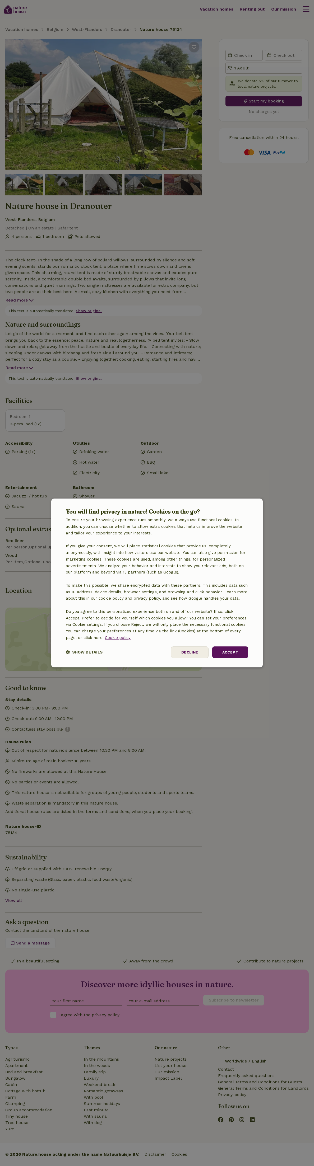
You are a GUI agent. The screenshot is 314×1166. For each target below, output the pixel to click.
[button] (84, 652)
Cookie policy (118, 637)
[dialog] (157, 583)
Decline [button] (189, 652)
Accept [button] (230, 652)
